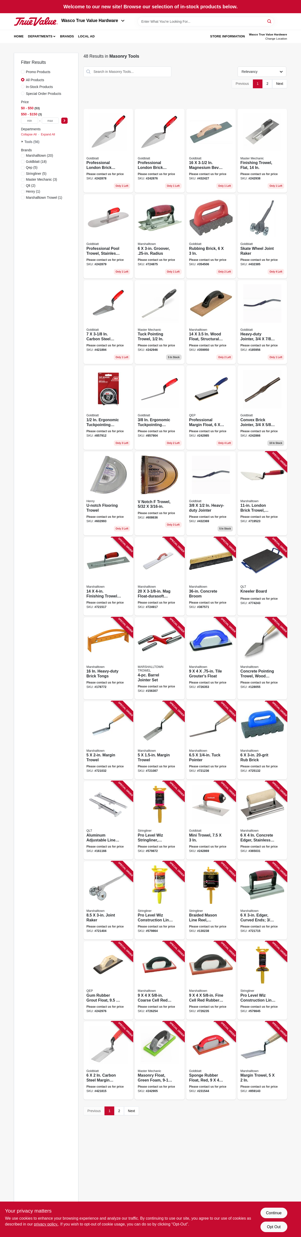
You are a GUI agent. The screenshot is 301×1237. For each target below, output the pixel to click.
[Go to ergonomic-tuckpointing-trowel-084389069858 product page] (108, 408)
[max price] (50, 121)
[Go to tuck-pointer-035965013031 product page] (211, 740)
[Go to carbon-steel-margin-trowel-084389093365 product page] (108, 1060)
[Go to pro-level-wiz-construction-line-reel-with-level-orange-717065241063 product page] (262, 980)
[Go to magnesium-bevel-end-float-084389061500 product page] (211, 151)
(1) (33, 191)
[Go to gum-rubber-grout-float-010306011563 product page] (108, 980)
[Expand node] (23, 142)
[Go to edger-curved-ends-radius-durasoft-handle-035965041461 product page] (262, 900)
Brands (67, 36)
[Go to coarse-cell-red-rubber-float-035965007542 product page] (159, 980)
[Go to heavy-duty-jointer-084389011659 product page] (262, 322)
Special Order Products (43, 93)
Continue (273, 1213)
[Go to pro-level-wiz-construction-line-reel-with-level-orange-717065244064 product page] (159, 900)
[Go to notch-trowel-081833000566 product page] (159, 494)
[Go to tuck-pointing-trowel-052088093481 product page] (159, 322)
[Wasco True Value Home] (36, 21)
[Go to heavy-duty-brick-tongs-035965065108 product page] (108, 658)
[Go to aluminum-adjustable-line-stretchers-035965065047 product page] (108, 820)
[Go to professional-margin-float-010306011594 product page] (211, 408)
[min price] (29, 121)
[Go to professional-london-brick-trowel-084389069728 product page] (108, 151)
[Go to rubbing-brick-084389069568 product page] (211, 236)
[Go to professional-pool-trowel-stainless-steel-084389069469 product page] (108, 236)
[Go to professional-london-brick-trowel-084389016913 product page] (159, 151)
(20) (39, 155)
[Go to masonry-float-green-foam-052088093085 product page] (159, 1060)
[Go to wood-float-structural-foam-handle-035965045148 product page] (211, 322)
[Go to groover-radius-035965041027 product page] (159, 236)
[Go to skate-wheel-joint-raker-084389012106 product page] (262, 236)
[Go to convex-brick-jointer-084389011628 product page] (262, 408)
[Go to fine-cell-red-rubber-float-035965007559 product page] (211, 980)
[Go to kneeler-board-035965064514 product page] (262, 576)
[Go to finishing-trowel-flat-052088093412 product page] (262, 151)
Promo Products (38, 72)
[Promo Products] (22, 71)
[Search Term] (205, 21)
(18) (36, 162)
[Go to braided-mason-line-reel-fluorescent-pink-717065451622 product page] (211, 900)
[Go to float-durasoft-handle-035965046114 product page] (159, 576)
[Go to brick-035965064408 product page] (262, 740)
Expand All (48, 134)
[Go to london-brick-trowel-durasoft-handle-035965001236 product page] (262, 494)
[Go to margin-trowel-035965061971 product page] (262, 1060)
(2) (30, 186)
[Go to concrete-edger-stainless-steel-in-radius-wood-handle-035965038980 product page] (262, 820)
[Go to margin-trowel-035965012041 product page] (159, 740)
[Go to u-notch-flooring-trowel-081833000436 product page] (108, 494)
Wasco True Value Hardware (93, 20)
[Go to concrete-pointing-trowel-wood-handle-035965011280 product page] (262, 658)
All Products (35, 80)
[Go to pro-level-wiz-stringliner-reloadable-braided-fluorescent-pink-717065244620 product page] (159, 820)
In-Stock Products (39, 87)
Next (279, 84)
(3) (41, 179)
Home (19, 36)
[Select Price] (64, 121)
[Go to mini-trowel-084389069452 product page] (211, 820)
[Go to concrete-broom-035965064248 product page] (211, 576)
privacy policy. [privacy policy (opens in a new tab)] (46, 1224)
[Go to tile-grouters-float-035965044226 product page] (211, 658)
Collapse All (29, 134)
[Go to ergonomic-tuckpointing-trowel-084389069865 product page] (159, 408)
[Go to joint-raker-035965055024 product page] (108, 900)
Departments (40, 36)
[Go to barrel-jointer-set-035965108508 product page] (159, 658)
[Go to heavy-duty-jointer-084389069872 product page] (211, 494)
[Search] (269, 21)
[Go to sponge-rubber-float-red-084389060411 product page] (211, 1060)
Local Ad (86, 36)
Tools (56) (31, 142)
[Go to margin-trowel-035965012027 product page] (108, 740)
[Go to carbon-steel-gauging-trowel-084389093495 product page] (108, 322)
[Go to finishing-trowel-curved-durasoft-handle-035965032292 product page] (108, 576)
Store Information (227, 36)
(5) (32, 167)
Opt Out (273, 1227)
